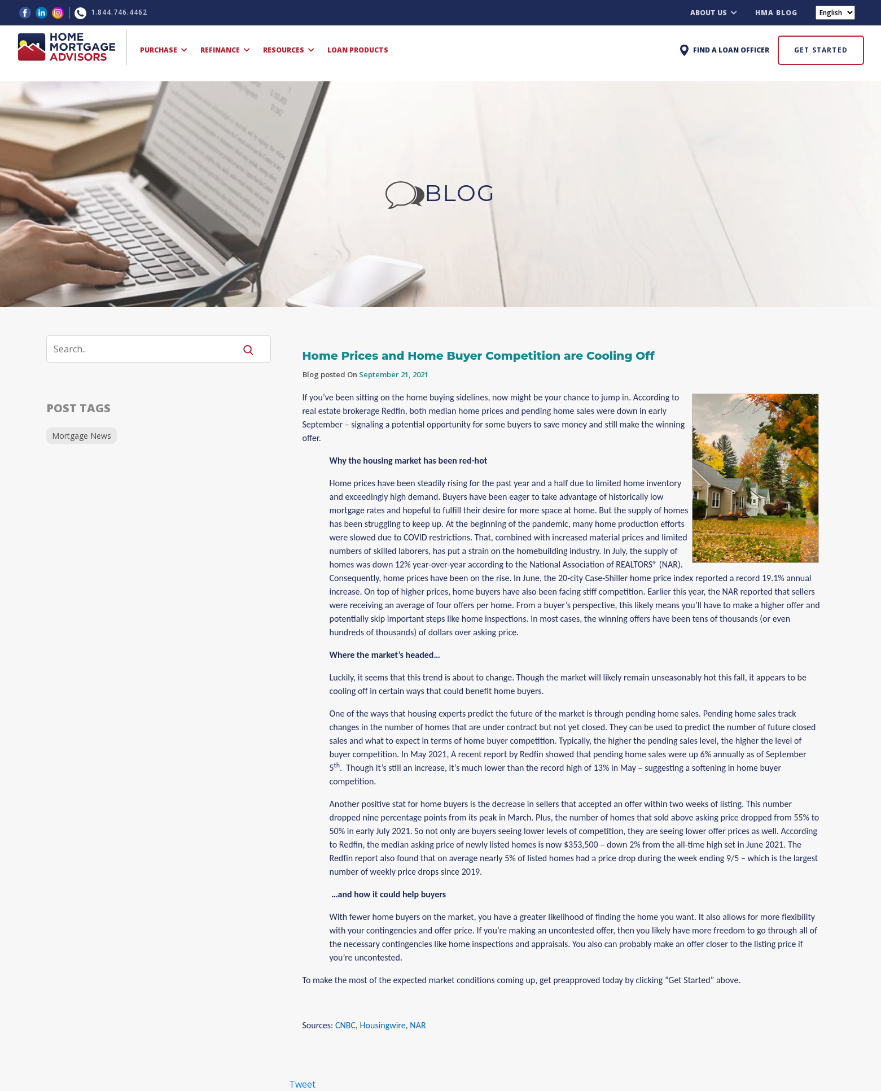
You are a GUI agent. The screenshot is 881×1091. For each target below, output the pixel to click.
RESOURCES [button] (288, 50)
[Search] (147, 349)
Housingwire (383, 1025)
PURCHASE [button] (163, 50)
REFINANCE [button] (225, 50)
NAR (418, 1025)
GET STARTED (821, 50)
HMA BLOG (776, 13)
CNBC (345, 1025)
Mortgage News (81, 435)
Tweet (302, 1084)
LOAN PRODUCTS (357, 50)
